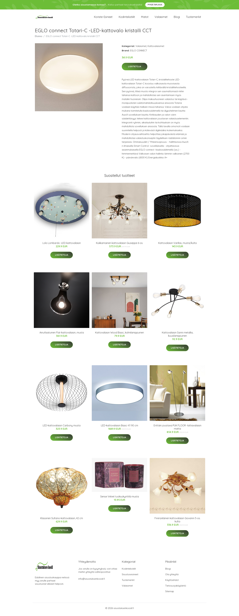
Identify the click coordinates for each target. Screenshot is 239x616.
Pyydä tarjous (155, 5)
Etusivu (38, 38)
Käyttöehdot (172, 582)
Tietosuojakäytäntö (175, 588)
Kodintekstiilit (127, 18)
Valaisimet (161, 18)
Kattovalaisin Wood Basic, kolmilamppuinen (119, 335)
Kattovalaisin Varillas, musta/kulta (177, 245)
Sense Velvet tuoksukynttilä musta (119, 499)
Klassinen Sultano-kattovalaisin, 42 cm (61, 520)
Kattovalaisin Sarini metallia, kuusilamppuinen (177, 337)
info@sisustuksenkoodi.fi (91, 581)
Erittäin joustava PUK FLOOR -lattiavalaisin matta (177, 430)
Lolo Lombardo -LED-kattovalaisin (62, 245)
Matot (144, 18)
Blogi (177, 18)
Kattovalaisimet (156, 48)
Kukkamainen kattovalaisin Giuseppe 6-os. (119, 245)
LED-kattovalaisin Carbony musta (61, 428)
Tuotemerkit (193, 18)
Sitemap (169, 593)
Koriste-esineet (103, 18)
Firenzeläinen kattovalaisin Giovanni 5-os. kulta (177, 522)
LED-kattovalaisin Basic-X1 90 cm (119, 428)
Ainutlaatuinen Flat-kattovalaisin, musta (61, 335)
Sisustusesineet (130, 577)
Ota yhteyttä (171, 577)
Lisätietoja (134, 69)
